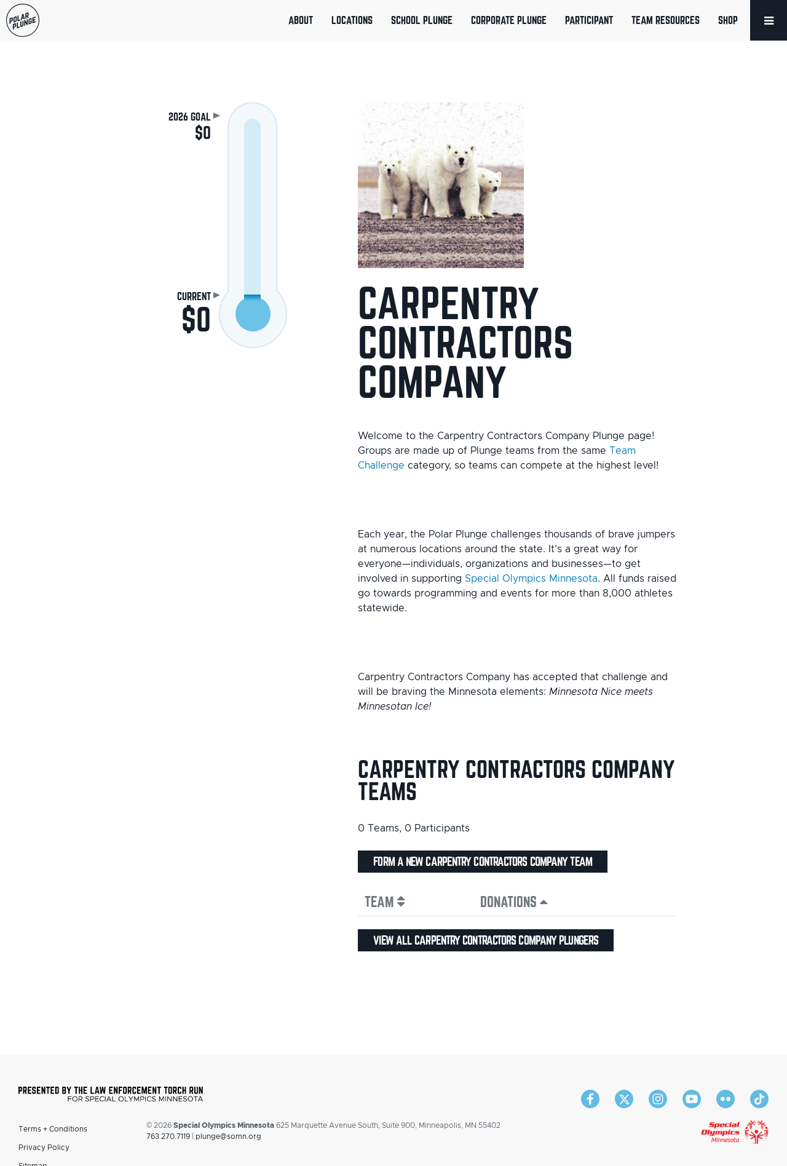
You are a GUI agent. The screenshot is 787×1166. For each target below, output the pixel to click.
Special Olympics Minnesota (531, 579)
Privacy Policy (43, 1147)
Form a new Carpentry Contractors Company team (482, 861)
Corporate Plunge (509, 20)
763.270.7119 (168, 1136)
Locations (352, 20)
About (300, 20)
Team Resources (665, 20)
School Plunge (422, 20)
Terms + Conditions (52, 1129)
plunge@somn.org (228, 1136)
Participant (589, 20)
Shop (728, 20)
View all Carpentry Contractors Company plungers (485, 940)
